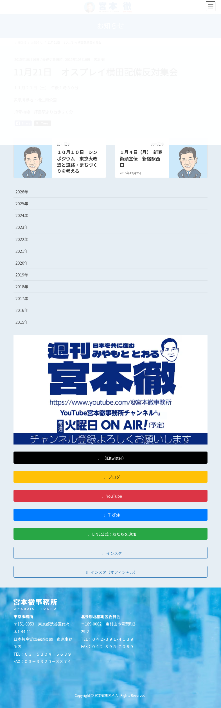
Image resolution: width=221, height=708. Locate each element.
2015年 (21, 322)
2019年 (21, 275)
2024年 (21, 215)
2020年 (21, 263)
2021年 (21, 251)
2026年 (21, 192)
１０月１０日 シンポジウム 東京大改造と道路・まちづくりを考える (77, 161)
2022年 (21, 239)
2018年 (21, 286)
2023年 (21, 227)
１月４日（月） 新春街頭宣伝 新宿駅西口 (141, 158)
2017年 (21, 298)
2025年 (21, 203)
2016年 (21, 310)
